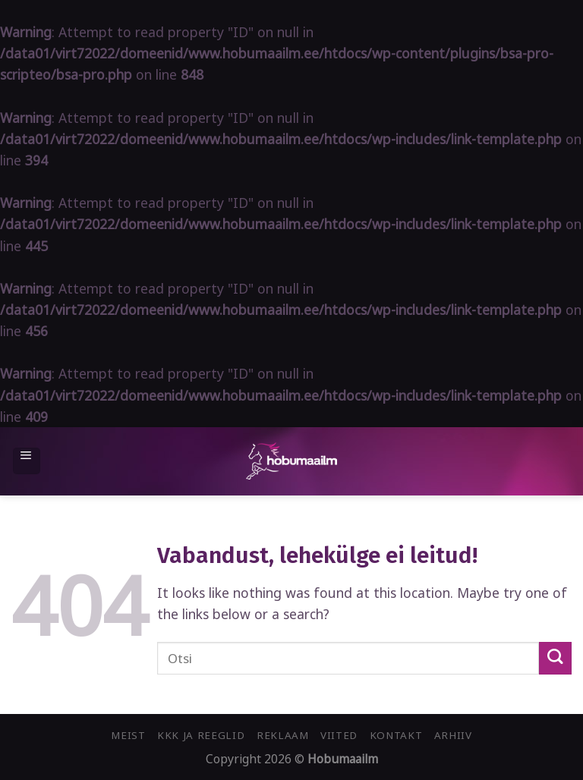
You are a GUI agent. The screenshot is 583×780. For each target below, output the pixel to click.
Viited (339, 735)
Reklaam (283, 735)
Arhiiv (453, 735)
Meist (128, 735)
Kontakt (396, 735)
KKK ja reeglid (200, 735)
